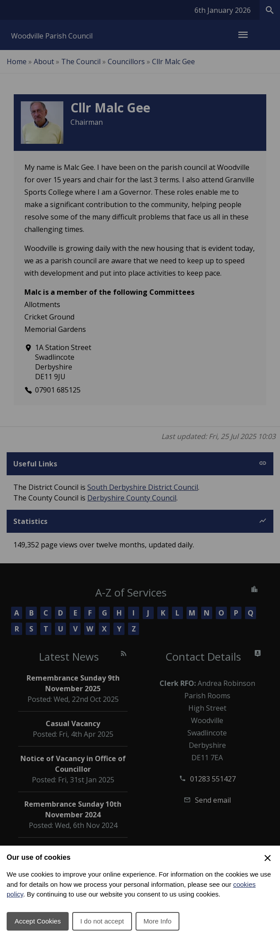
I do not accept (102, 921)
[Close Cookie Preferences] (267, 858)
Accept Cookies (38, 921)
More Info (157, 921)
